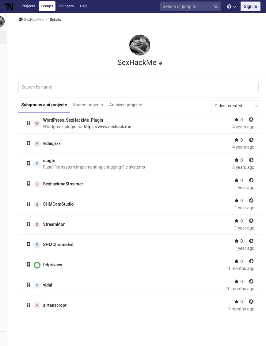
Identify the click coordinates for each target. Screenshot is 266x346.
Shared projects (90, 104)
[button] (7, 338)
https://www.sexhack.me (109, 126)
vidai (49, 285)
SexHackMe (33, 19)
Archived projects (127, 104)
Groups (47, 6)
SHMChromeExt (60, 244)
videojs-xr (54, 143)
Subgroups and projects (46, 104)
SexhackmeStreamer (65, 183)
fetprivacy (54, 264)
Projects (28, 6)
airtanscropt (56, 305)
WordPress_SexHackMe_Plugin (75, 120)
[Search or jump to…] (191, 6)
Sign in (250, 6)
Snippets (66, 6)
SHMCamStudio (60, 204)
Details (57, 19)
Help (84, 6)
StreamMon (56, 224)
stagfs (51, 160)
